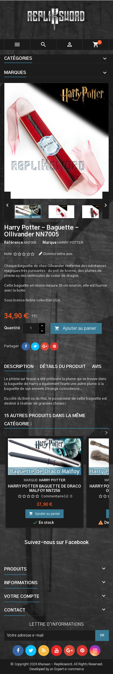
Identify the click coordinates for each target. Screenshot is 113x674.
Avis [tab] (97, 366)
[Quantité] (31, 328)
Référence (13, 243)
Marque (49, 243)
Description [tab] (19, 366)
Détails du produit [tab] (63, 366)
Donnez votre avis (57, 254)
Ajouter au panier (75, 328)
